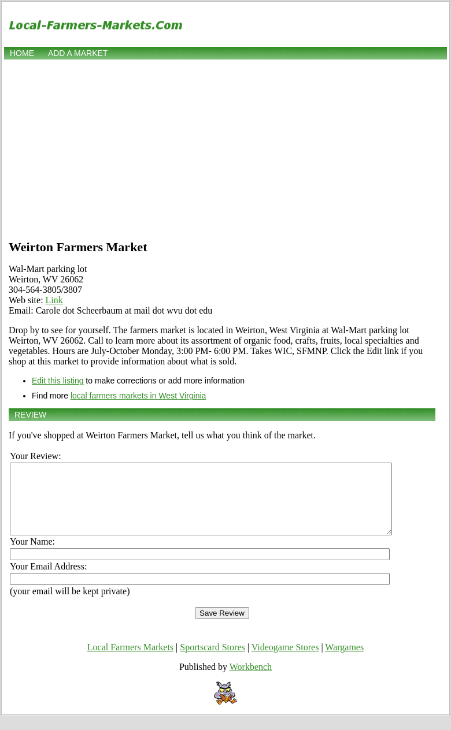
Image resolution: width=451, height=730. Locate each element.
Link (54, 300)
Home (22, 53)
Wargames (344, 661)
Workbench (251, 681)
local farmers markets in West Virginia (138, 395)
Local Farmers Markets (130, 661)
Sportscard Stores (212, 661)
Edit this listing (57, 380)
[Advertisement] (225, 148)
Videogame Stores (285, 661)
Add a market (78, 53)
